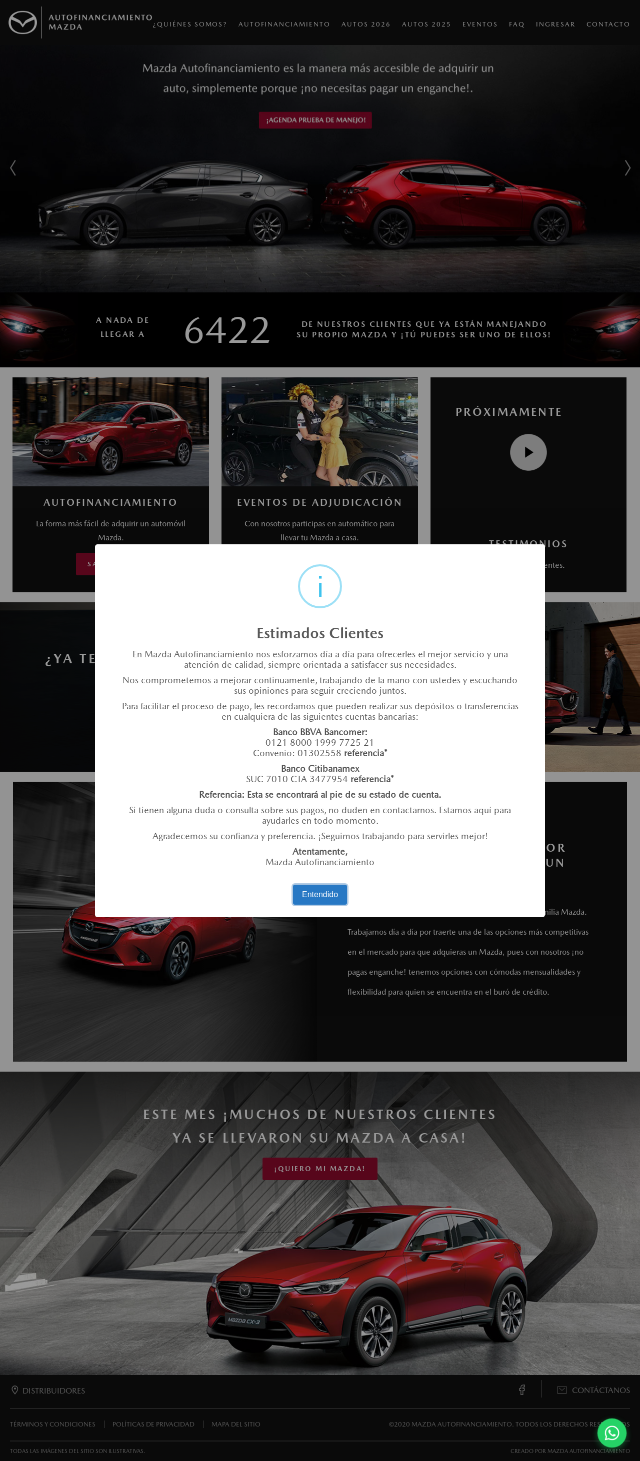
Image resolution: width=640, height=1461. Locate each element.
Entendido (320, 894)
